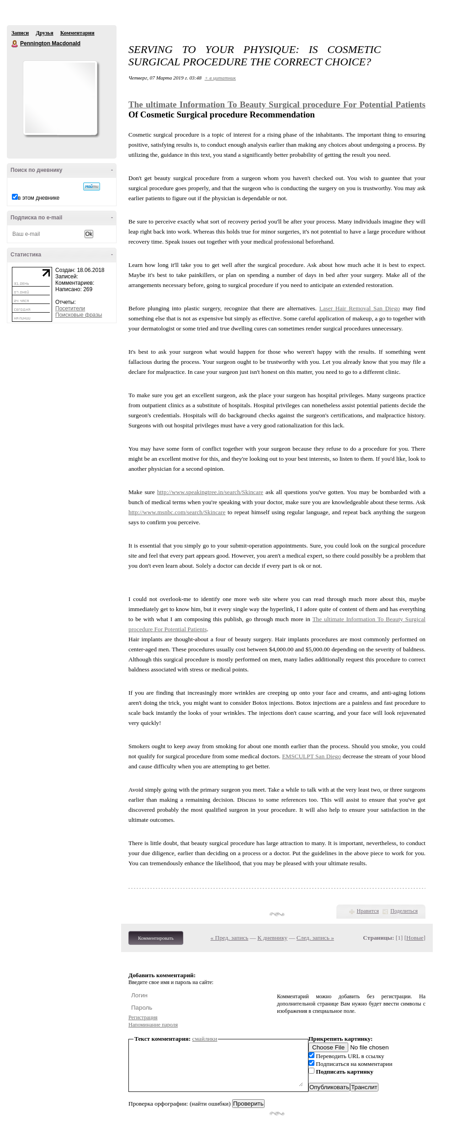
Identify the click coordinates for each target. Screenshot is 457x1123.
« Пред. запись (230, 937)
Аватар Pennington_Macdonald (60, 98)
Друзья (44, 33)
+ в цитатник (220, 77)
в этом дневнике (38, 198)
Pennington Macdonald (15, 44)
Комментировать (156, 938)
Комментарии (77, 33)
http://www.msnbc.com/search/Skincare (176, 512)
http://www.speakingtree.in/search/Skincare (210, 492)
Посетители (70, 308)
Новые (414, 937)
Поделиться (404, 911)
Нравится (368, 911)
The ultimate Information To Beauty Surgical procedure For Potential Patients (276, 104)
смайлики (205, 1038)
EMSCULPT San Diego (311, 756)
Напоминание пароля (153, 1025)
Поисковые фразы (78, 315)
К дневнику (272, 937)
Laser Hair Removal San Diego (359, 308)
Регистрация (143, 1017)
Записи (20, 33)
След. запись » (315, 937)
